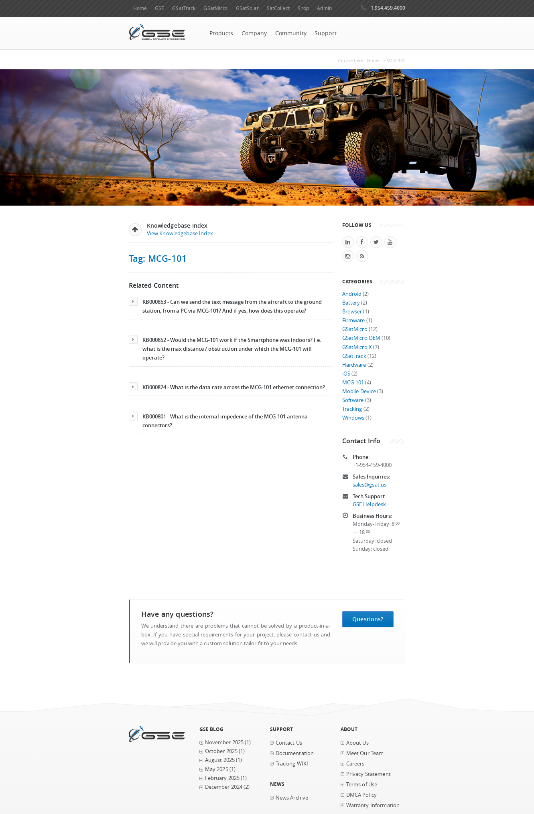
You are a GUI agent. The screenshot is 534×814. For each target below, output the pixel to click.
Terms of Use (362, 784)
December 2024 (224, 787)
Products (221, 33)
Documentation (295, 753)
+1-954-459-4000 (372, 465)
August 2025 (220, 760)
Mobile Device (359, 391)
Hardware (354, 365)
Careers (355, 763)
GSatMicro (215, 8)
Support (326, 33)
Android (352, 294)
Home (140, 8)
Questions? (367, 619)
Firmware (353, 320)
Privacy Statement (368, 774)
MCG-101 (353, 382)
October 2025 (221, 751)
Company (254, 33)
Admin (324, 8)
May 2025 (216, 769)
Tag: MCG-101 (158, 258)
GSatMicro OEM (361, 338)
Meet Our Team (365, 753)
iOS (346, 373)
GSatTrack (183, 8)
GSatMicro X (357, 347)
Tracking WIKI (292, 763)
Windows (353, 417)
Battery (351, 302)
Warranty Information (373, 805)
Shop (303, 8)
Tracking (352, 409)
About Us (357, 742)
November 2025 (224, 742)
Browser (352, 311)
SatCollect (278, 8)
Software (353, 400)
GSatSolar (247, 8)
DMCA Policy (361, 795)
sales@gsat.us (370, 484)
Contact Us (289, 742)
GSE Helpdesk (369, 504)
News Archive (292, 797)
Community (291, 33)
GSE (159, 8)
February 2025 (222, 778)
